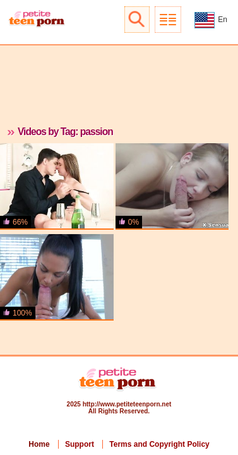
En (210, 20)
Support (79, 444)
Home (38, 444)
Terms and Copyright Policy (159, 444)
